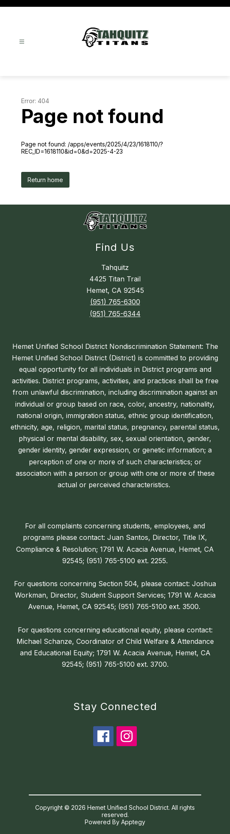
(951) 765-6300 (115, 302)
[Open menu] (22, 42)
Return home (45, 179)
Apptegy (133, 822)
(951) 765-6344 (115, 313)
